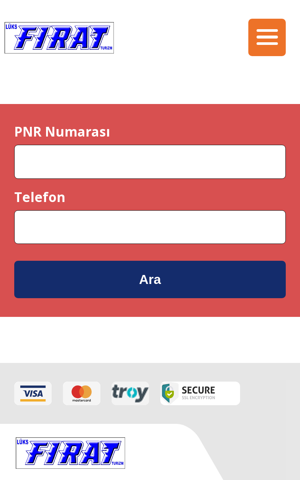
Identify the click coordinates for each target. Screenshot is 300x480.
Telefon (40, 197)
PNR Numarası (62, 131)
